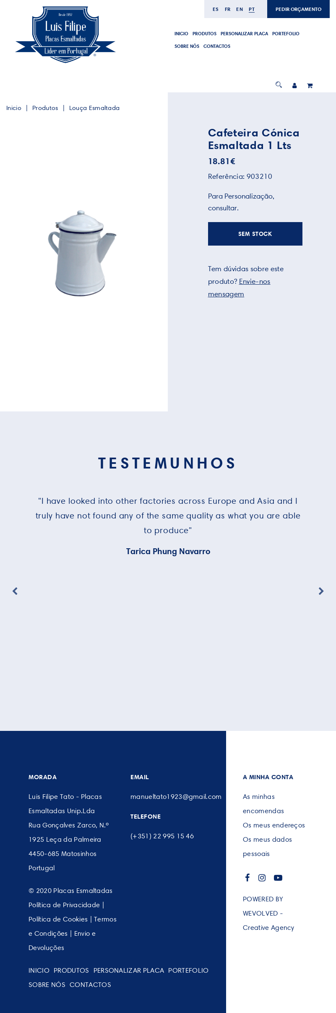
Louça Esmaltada (94, 108)
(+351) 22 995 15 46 (162, 836)
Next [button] (321, 591)
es (216, 9)
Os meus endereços (274, 825)
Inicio (181, 34)
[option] (81, 254)
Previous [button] (14, 591)
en (239, 9)
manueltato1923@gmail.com (176, 797)
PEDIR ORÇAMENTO (298, 9)
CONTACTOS (216, 46)
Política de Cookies (58, 919)
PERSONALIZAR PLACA (244, 34)
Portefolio (286, 34)
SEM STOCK (255, 234)
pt (252, 9)
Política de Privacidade (64, 905)
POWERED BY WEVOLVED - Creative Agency (268, 913)
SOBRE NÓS (187, 46)
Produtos (204, 34)
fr (228, 9)
